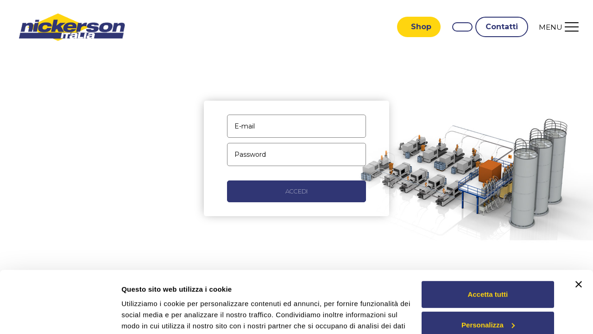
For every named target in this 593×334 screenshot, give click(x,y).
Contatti (502, 26)
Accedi (296, 191)
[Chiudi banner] (578, 226)
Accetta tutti (487, 236)
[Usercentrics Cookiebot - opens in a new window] (60, 316)
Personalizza (488, 266)
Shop (421, 26)
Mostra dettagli (146, 316)
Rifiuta (487, 297)
